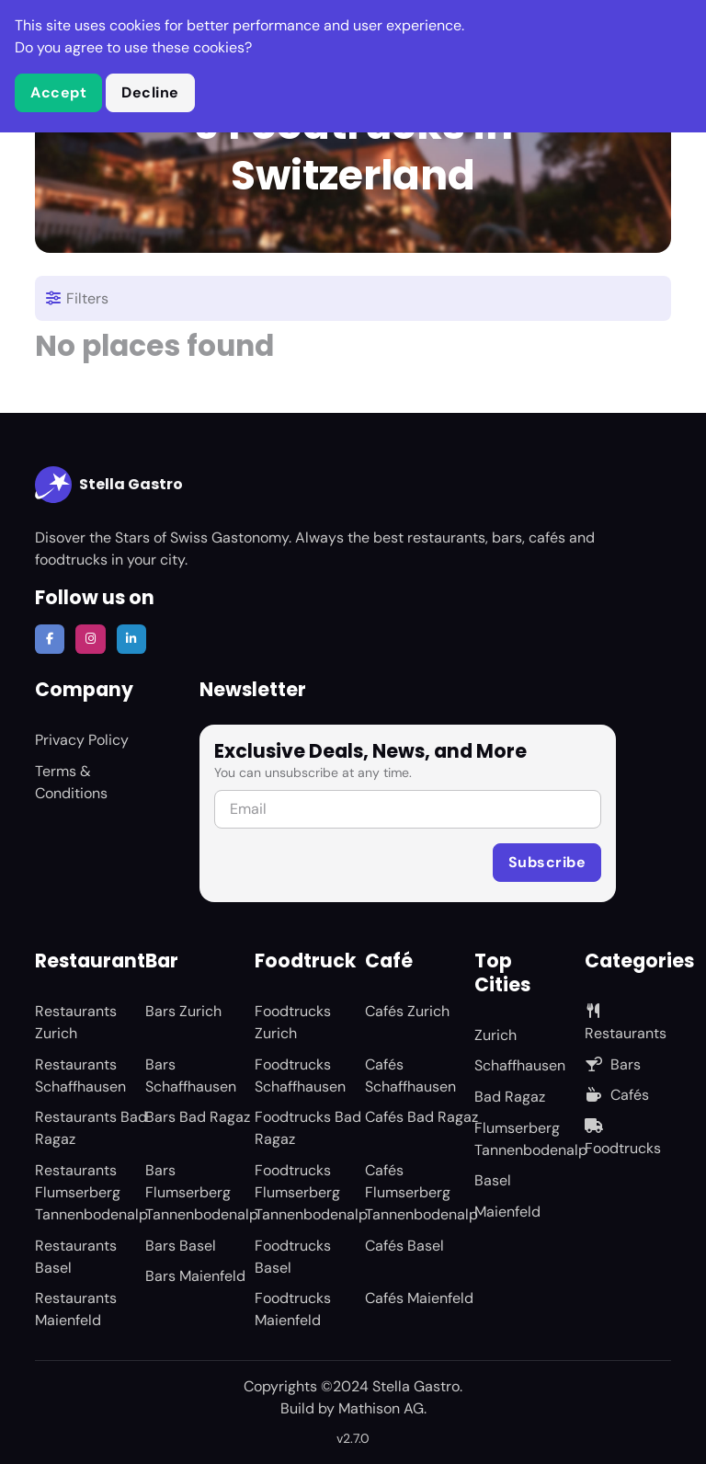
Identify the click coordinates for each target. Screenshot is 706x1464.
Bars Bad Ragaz (197, 1117)
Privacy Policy (82, 739)
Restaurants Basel (76, 1256)
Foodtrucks (623, 1138)
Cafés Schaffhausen (410, 1075)
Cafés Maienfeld (419, 1298)
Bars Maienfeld (195, 1276)
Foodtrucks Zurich (293, 1022)
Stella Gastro (109, 484)
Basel (492, 1180)
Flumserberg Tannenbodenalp (530, 1139)
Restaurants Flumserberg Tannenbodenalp (91, 1192)
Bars (613, 1064)
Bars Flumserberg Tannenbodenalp (201, 1192)
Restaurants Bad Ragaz (91, 1128)
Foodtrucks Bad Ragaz (308, 1128)
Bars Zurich (183, 1011)
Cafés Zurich (407, 1011)
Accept (58, 92)
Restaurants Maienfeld (76, 1309)
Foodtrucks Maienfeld (293, 1309)
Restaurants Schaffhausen (80, 1075)
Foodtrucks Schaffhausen (300, 1075)
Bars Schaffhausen (190, 1075)
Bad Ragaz (509, 1096)
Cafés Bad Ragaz (421, 1117)
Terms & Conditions (71, 782)
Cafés (617, 1094)
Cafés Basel (404, 1245)
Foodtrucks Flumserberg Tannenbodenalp (311, 1192)
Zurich (495, 1035)
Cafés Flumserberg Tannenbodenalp (421, 1192)
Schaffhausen (519, 1065)
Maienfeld (507, 1211)
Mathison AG (381, 1408)
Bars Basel (180, 1245)
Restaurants (625, 1023)
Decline (150, 92)
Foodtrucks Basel (293, 1256)
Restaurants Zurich (76, 1022)
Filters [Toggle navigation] (76, 298)
